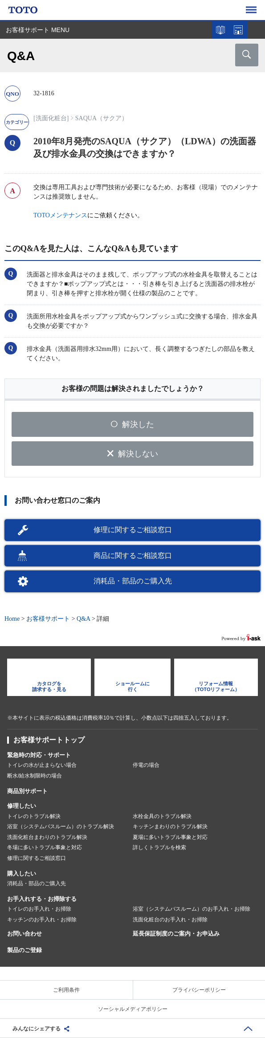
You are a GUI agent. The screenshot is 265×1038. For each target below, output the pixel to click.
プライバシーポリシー (199, 990)
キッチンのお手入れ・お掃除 (42, 919)
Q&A (83, 618)
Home (12, 618)
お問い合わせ (24, 933)
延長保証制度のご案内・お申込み (176, 933)
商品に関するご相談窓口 (133, 555)
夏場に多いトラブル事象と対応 (170, 837)
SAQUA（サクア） (101, 118)
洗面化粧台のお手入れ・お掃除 (170, 919)
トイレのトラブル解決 (34, 816)
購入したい (21, 873)
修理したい (21, 805)
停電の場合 (146, 765)
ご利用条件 (66, 990)
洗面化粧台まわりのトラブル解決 (47, 837)
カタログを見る (220, 30)
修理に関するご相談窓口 (133, 529)
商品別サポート (27, 791)
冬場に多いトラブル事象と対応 (44, 847)
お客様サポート (48, 618)
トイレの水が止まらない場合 (42, 765)
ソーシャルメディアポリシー (132, 1009)
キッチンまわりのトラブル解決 (170, 826)
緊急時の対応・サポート (39, 755)
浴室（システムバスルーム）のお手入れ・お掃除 (191, 909)
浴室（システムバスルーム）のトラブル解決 (60, 826)
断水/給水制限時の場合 (34, 776)
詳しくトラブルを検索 (159, 847)
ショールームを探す (238, 30)
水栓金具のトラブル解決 (162, 816)
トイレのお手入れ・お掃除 (39, 909)
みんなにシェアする (36, 1029)
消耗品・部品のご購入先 (133, 581)
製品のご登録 (24, 950)
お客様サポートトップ (49, 740)
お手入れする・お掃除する (42, 899)
